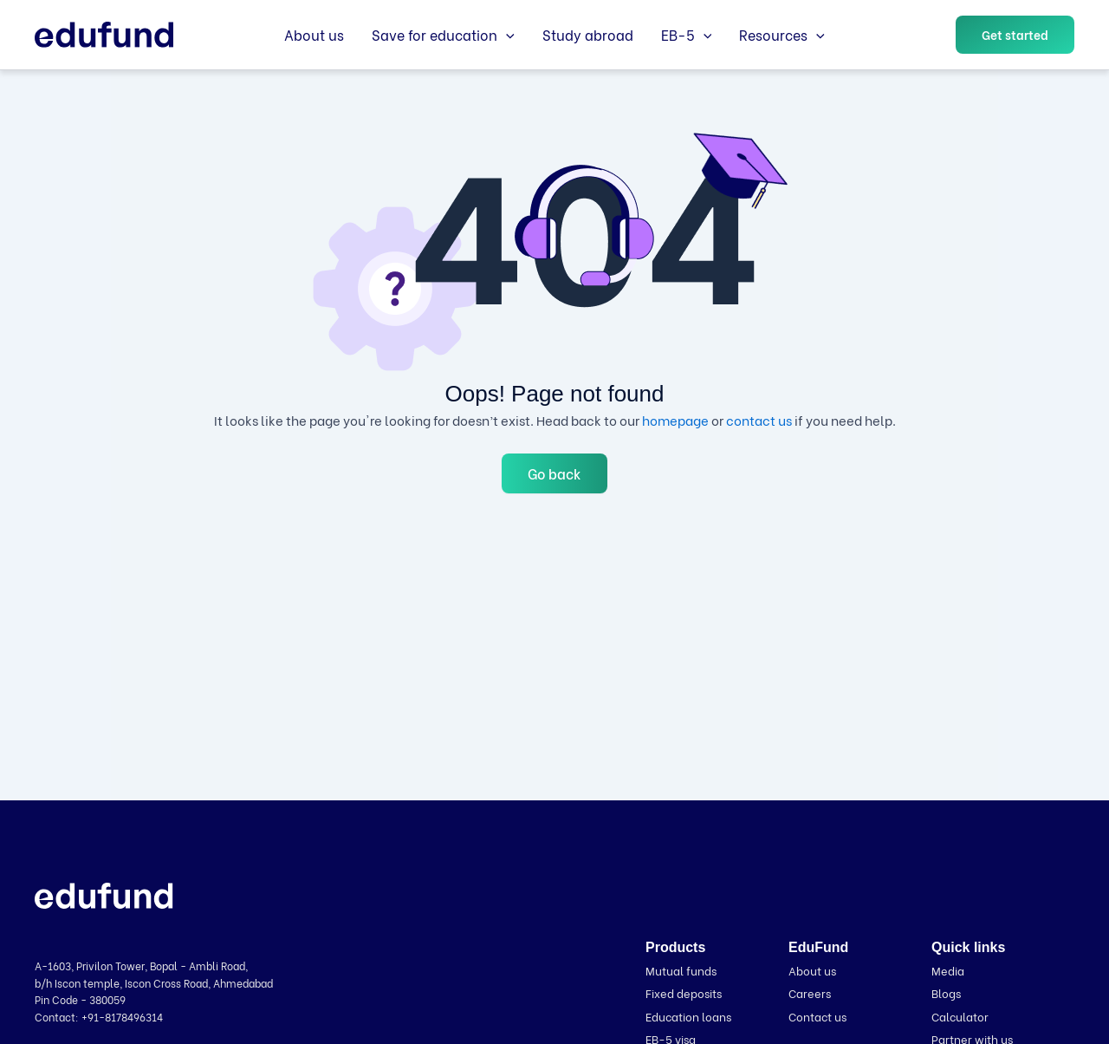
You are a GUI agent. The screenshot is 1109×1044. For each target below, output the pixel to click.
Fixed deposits (683, 992)
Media (947, 970)
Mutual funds (681, 970)
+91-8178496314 (122, 1016)
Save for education (443, 34)
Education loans (688, 1016)
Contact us (817, 1016)
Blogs (946, 992)
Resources (782, 34)
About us (314, 34)
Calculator (960, 1016)
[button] (506, 34)
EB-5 (686, 34)
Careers (809, 992)
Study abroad (587, 34)
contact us (759, 419)
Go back (554, 473)
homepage (675, 419)
